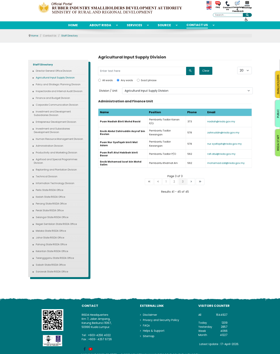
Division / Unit (108, 91)
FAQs (146, 325)
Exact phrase (148, 80)
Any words (127, 80)
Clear (205, 71)
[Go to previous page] (158, 181)
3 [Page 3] (183, 182)
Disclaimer (150, 315)
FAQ (218, 7)
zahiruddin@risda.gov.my (223, 132)
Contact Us (227, 8)
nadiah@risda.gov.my (221, 121)
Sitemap (247, 8)
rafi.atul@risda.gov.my (221, 154)
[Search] (190, 71)
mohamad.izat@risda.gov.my (226, 163)
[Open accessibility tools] (246, 19)
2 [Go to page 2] (174, 182)
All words (107, 80)
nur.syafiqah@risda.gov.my (224, 143)
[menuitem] (73, 25)
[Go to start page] (149, 181)
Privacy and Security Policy (161, 320)
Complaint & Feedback (237, 9)
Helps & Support (153, 331)
